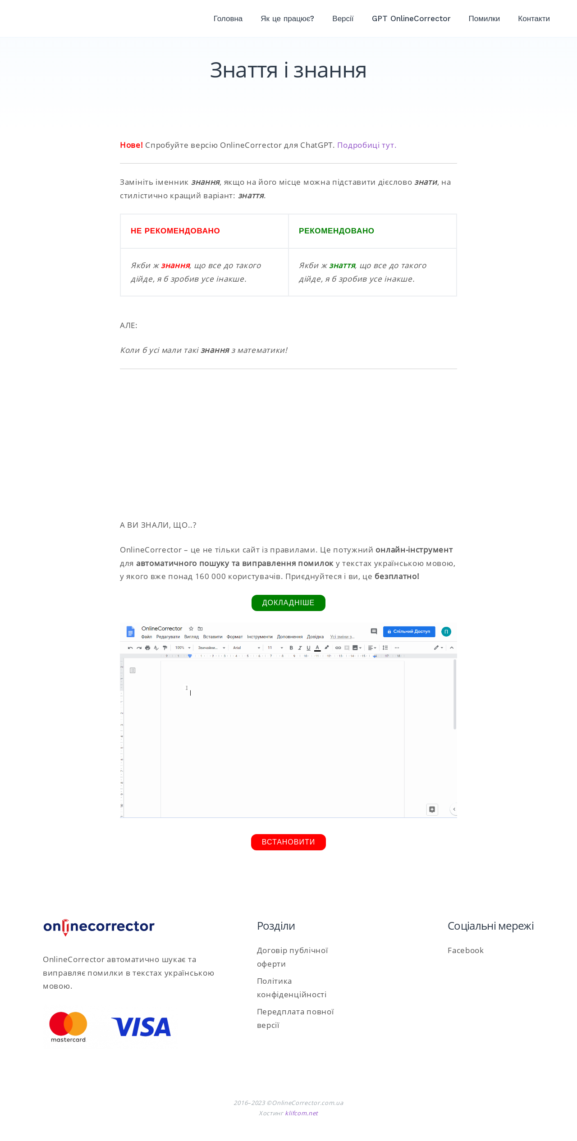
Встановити (289, 842)
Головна (228, 18)
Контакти (534, 18)
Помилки (484, 18)
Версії (342, 18)
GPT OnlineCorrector (411, 18)
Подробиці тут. (367, 145)
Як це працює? (287, 18)
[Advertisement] (288, 443)
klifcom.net (301, 1113)
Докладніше (288, 602)
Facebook (466, 950)
